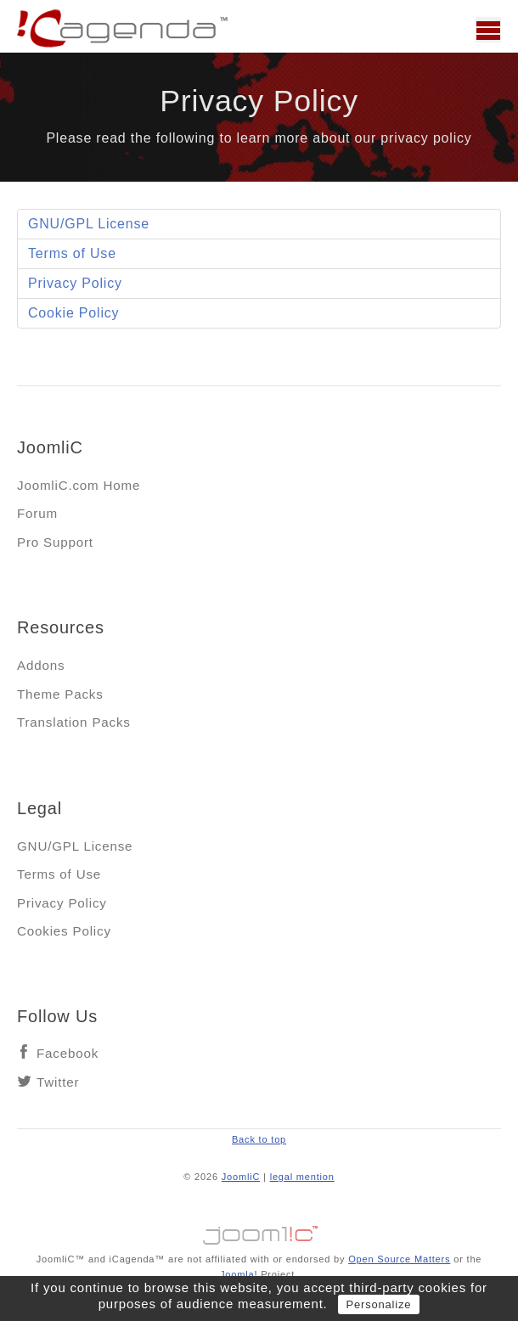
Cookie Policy (73, 313)
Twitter (58, 1082)
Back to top (259, 1139)
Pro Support (55, 542)
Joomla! (238, 1274)
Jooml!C (259, 1231)
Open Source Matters (399, 1259)
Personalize (379, 1304)
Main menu (488, 29)
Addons (41, 665)
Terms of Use (72, 253)
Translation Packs (74, 722)
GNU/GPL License (88, 223)
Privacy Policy (75, 283)
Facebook (68, 1053)
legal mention (302, 1177)
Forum (37, 513)
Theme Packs (60, 694)
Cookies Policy (64, 931)
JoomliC (241, 1177)
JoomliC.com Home (78, 485)
